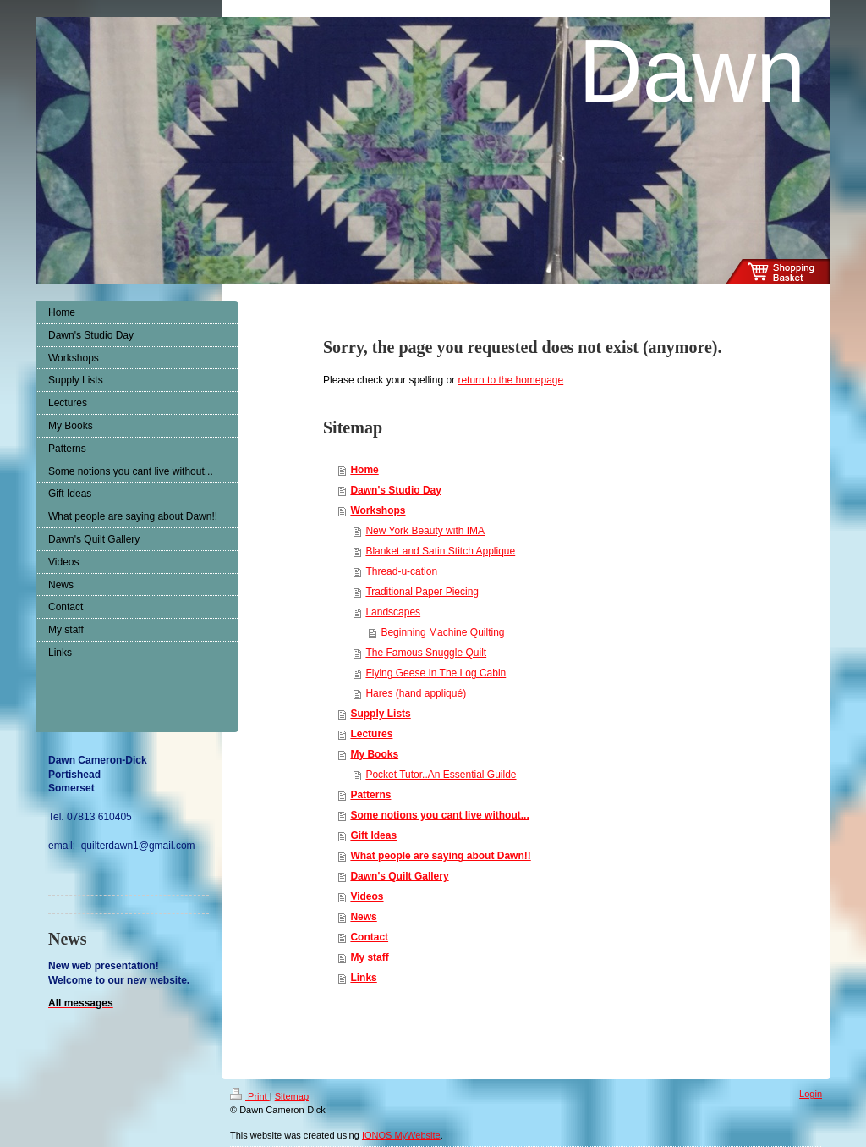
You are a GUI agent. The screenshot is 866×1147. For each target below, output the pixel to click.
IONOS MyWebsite (401, 1135)
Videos (366, 896)
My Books (374, 754)
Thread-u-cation (401, 571)
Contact (369, 937)
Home (364, 470)
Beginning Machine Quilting (442, 632)
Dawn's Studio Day (395, 490)
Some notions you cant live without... (439, 815)
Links (363, 978)
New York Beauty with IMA (425, 531)
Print (250, 1096)
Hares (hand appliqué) (415, 693)
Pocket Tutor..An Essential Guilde (440, 774)
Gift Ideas (373, 835)
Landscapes (392, 612)
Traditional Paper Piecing (422, 592)
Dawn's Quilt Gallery (399, 876)
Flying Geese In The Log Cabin (435, 673)
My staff (369, 957)
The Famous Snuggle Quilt (425, 653)
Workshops (377, 510)
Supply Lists (380, 714)
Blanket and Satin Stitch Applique (440, 551)
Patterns (370, 795)
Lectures (371, 734)
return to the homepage (510, 380)
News (363, 917)
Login (810, 1094)
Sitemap (292, 1096)
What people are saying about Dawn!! (440, 856)
